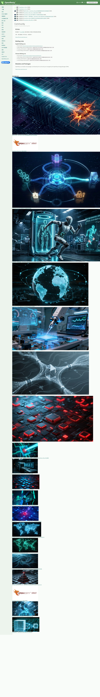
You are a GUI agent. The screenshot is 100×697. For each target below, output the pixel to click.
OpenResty (10, 2)
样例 (2, 29)
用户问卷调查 (4, 47)
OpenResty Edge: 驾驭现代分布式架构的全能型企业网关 (35, 18)
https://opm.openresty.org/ (21, 68)
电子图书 (3, 36)
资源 (2, 38)
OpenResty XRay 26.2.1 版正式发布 (31, 12)
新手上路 (3, 20)
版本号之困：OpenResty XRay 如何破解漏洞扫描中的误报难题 (36, 11)
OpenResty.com (5, 58)
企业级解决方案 (5, 18)
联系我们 (3, 45)
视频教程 (3, 16)
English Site (4, 56)
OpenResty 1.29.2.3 (23, 7)
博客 (3, 7)
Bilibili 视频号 (4, 14)
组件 (2, 25)
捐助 (2, 49)
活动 (2, 27)
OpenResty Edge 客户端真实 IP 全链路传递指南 (33, 14)
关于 (2, 54)
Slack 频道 (22, 32)
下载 (3, 9)
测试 (2, 43)
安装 (2, 11)
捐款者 (3, 52)
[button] (92, 2)
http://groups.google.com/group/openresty (32, 55)
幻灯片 (3, 34)
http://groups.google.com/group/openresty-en (33, 46)
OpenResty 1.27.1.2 (23, 9)
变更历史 (3, 40)
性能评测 (3, 32)
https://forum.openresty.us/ (21, 37)
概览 (2, 23)
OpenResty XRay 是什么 (29, 20)
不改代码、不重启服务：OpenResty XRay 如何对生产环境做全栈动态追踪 (38, 16)
